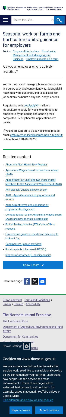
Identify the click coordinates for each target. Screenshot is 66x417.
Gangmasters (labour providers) (23, 244)
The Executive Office (15, 321)
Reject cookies (21, 410)
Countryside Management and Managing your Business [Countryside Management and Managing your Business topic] (34, 55)
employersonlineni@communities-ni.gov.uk (36, 135)
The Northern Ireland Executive (27, 315)
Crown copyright (12, 300)
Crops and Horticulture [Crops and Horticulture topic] (26, 51)
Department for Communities (20, 336)
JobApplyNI (32, 105)
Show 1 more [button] (33, 265)
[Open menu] (5, 20)
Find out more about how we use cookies (28, 400)
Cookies (18, 304)
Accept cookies (49, 410)
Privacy (7, 304)
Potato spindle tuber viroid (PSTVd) (25, 249)
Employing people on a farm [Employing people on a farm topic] (42, 59)
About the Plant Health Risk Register (26, 164)
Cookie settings (12, 346)
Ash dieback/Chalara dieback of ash (26, 189)
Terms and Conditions (37, 300)
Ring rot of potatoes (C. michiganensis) (28, 255)
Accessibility (33, 304)
